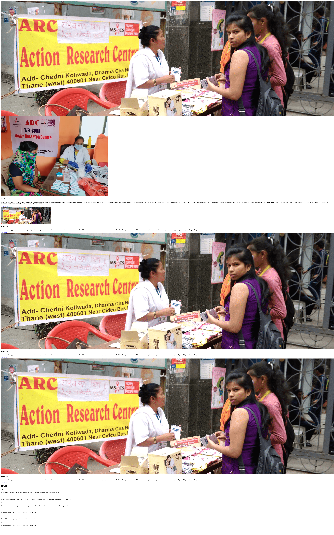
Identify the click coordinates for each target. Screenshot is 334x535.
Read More (4, 232)
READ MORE (5, 206)
